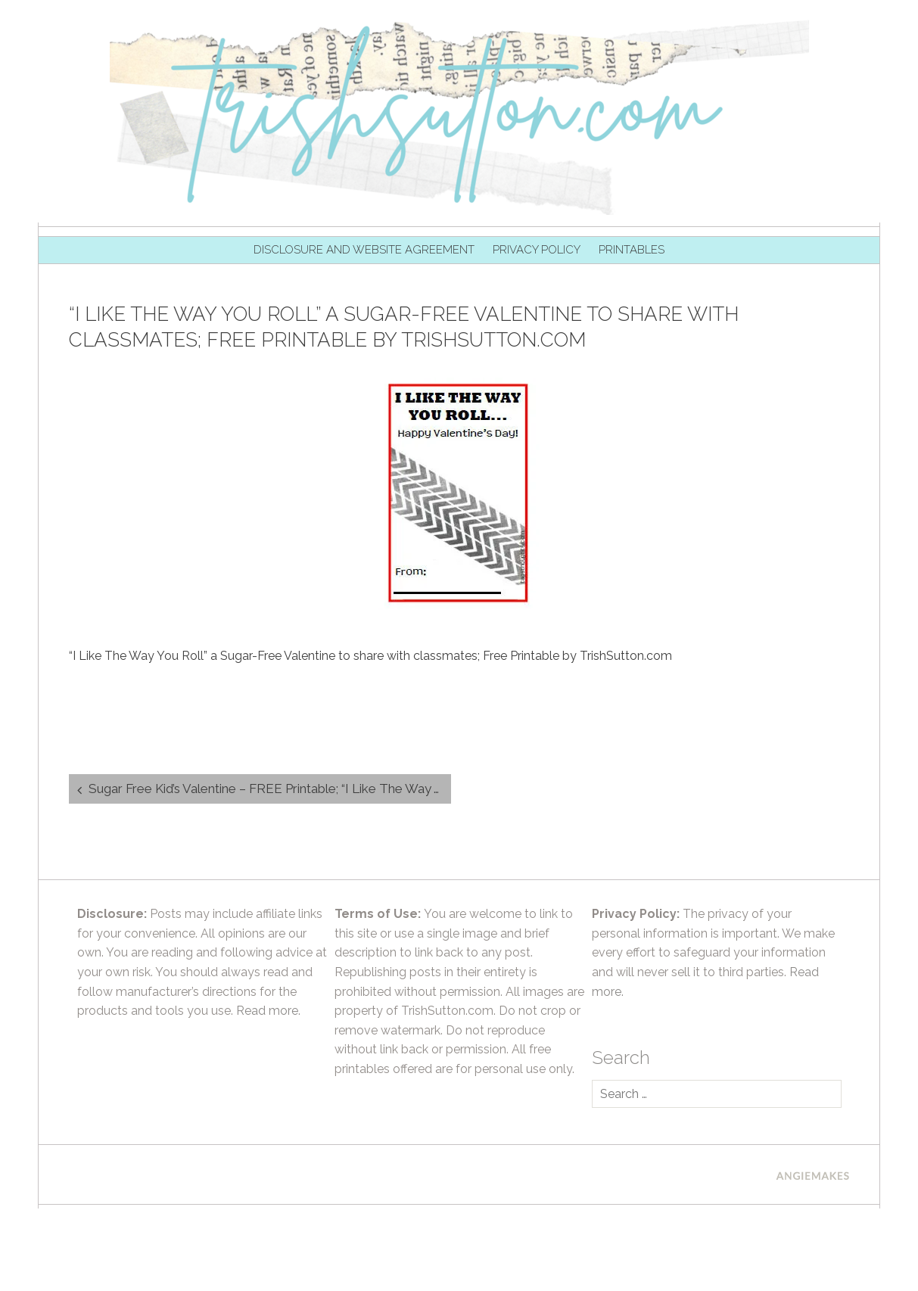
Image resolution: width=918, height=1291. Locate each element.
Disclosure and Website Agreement (364, 250)
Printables (631, 250)
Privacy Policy (536, 250)
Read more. (268, 1010)
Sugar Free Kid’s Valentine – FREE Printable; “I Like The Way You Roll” (270, 788)
